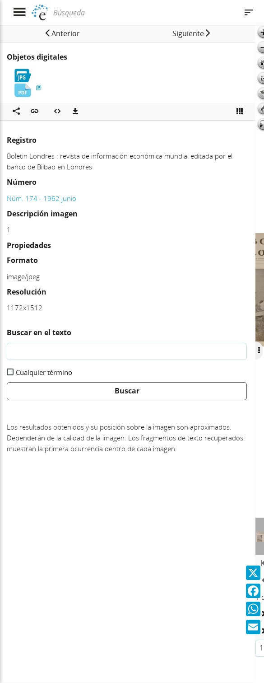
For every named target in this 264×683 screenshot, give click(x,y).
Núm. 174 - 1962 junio (41, 198)
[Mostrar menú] (19, 12)
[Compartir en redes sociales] (16, 111)
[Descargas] (75, 111)
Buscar (127, 391)
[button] (61, 33)
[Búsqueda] (144, 12)
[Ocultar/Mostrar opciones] (258, 351)
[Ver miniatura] (240, 111)
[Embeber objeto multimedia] (57, 111)
